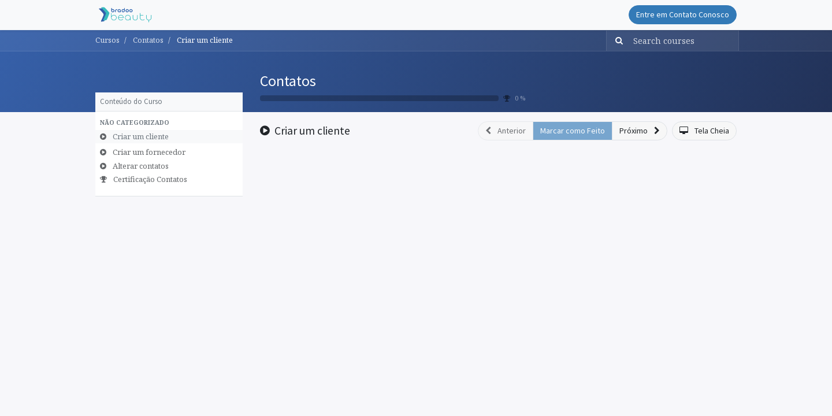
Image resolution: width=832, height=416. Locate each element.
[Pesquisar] (616, 41)
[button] (169, 123)
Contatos (288, 80)
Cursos (107, 40)
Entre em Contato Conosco (682, 14)
